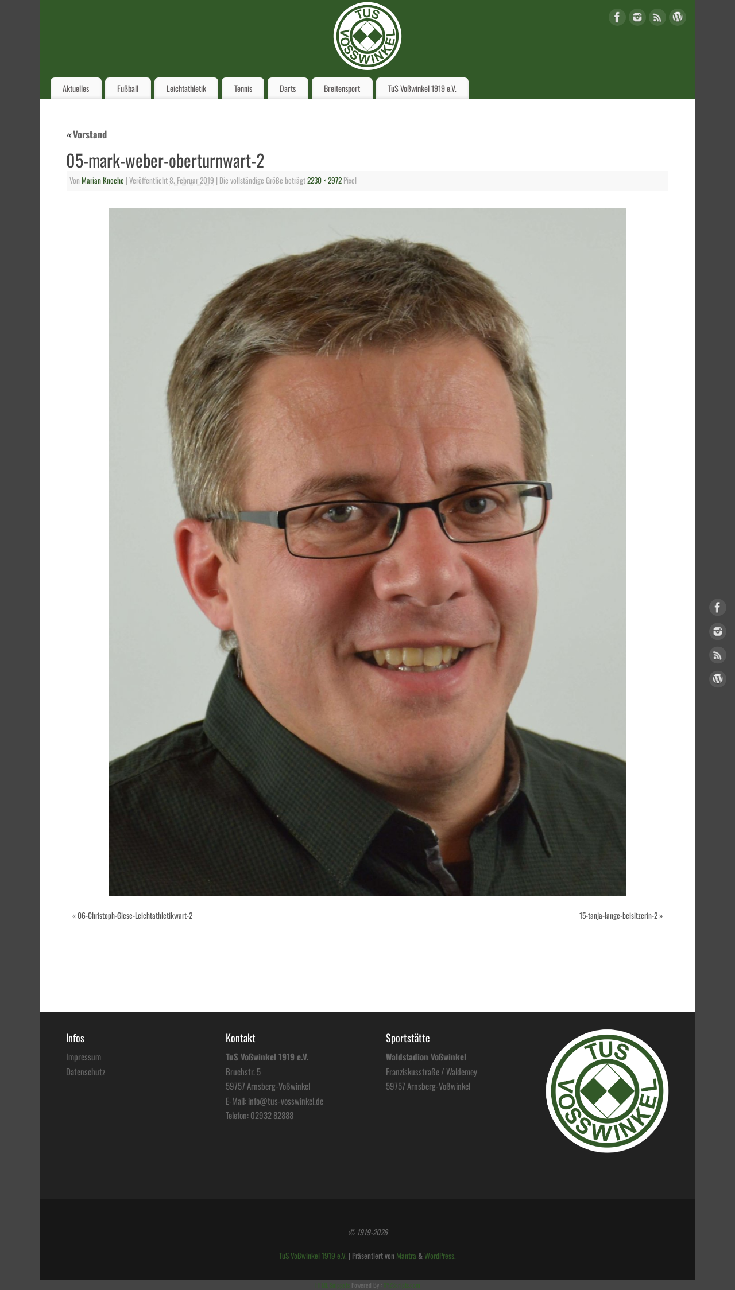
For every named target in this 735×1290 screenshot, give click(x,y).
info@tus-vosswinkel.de (285, 1100)
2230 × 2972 (324, 180)
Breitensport (342, 88)
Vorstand (86, 134)
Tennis (243, 88)
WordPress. (440, 1255)
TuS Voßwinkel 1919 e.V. (422, 88)
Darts (288, 88)
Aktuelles (76, 88)
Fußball (127, 88)
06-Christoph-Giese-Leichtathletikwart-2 (135, 915)
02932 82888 (271, 1115)
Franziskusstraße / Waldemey (431, 1071)
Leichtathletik (186, 88)
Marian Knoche (103, 180)
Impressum (83, 1056)
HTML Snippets (332, 1284)
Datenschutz (85, 1071)
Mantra (406, 1255)
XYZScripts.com (402, 1284)
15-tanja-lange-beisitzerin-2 (618, 915)
